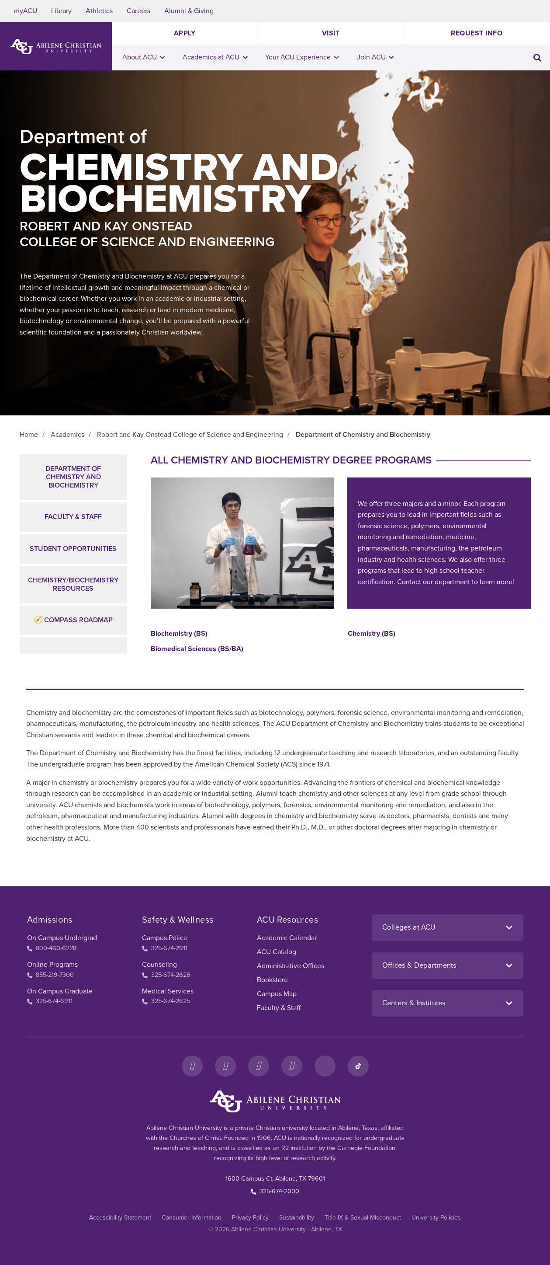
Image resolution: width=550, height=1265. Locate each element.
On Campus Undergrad (62, 938)
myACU (25, 11)
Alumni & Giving (189, 11)
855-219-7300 (50, 975)
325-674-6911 (50, 1001)
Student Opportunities (73, 548)
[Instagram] (225, 1066)
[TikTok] (358, 1066)
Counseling (159, 964)
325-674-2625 (166, 1001)
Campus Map (277, 994)
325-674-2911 (164, 948)
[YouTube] (291, 1066)
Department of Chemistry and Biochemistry (73, 477)
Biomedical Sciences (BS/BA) (197, 649)
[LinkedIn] (325, 1066)
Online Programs (52, 964)
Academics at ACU (215, 57)
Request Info (476, 33)
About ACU (143, 57)
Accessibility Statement (120, 1217)
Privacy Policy (250, 1217)
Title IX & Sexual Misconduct (363, 1217)
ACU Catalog (276, 952)
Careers (138, 11)
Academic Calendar (287, 938)
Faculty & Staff (73, 516)
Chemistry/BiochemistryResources (73, 584)
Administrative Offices (290, 966)
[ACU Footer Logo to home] (275, 1101)
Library (61, 11)
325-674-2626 (166, 975)
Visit (331, 33)
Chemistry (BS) (371, 634)
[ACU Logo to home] (55, 46)
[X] (258, 1066)
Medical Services (168, 991)
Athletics (99, 11)
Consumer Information (191, 1217)
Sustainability (296, 1217)
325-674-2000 (275, 1191)
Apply (185, 33)
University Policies (436, 1217)
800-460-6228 (52, 948)
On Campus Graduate (60, 991)
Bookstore (272, 980)
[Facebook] (192, 1066)
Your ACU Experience (302, 57)
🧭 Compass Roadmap (73, 620)
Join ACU (375, 57)
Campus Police (164, 938)
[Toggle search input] (537, 57)
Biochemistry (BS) (179, 634)
